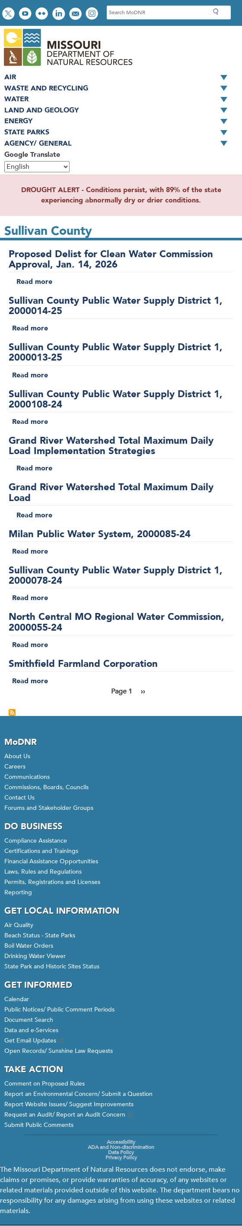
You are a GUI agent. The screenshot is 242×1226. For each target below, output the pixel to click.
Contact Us (19, 797)
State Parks (118, 132)
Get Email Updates (34, 1040)
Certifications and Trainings (41, 851)
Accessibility (121, 1142)
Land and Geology (118, 110)
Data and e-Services (31, 1030)
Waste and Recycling (118, 88)
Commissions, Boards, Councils (46, 787)
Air (118, 77)
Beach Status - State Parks (39, 935)
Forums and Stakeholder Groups (48, 808)
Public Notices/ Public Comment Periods (59, 1009)
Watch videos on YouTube (26, 14)
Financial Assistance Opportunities (51, 861)
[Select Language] (37, 166)
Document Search (28, 1020)
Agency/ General (118, 143)
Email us (76, 14)
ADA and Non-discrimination (121, 1147)
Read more (34, 281)
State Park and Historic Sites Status (51, 966)
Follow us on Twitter (9, 14)
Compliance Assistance (35, 841)
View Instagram (93, 14)
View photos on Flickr (42, 14)
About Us (17, 756)
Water (118, 99)
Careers (14, 766)
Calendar (16, 999)
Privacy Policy (121, 1157)
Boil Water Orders (28, 946)
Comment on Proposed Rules (44, 1084)
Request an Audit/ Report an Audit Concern (69, 1115)
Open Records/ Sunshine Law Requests (58, 1051)
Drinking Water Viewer (35, 956)
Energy (118, 121)
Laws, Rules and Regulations (43, 872)
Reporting (18, 892)
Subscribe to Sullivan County (12, 712)
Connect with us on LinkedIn (59, 14)
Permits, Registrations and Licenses (52, 882)
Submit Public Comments (38, 1125)
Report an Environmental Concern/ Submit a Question (78, 1094)
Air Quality (18, 925)
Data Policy (121, 1152)
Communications (27, 777)
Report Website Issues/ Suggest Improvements (69, 1104)
